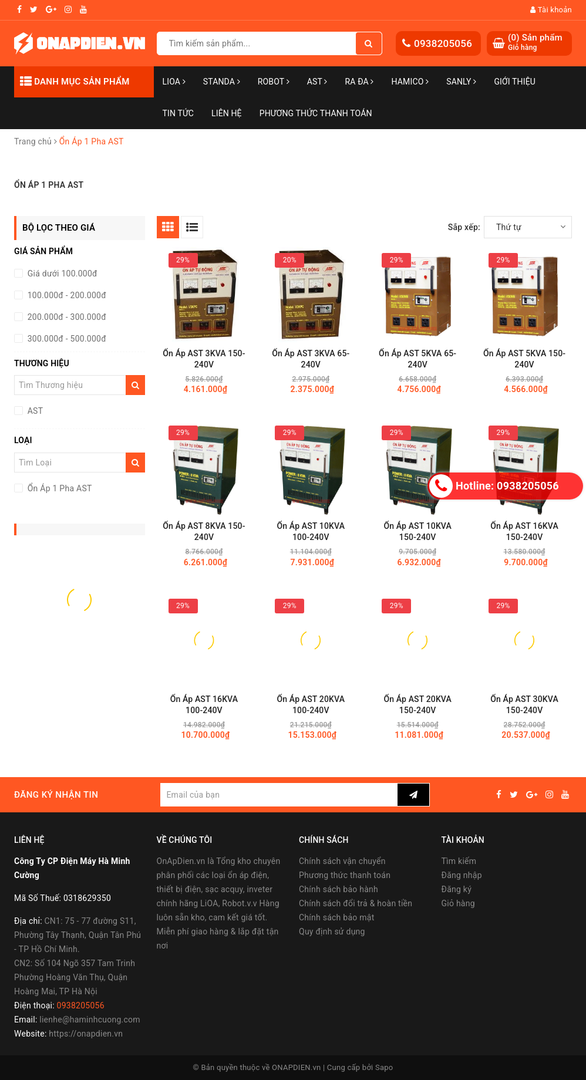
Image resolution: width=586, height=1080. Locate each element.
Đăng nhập (462, 875)
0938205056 (443, 43)
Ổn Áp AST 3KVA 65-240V (310, 359)
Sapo (384, 1067)
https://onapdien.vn (86, 1033)
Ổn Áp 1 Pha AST (58, 488)
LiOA (174, 81)
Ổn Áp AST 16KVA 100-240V (204, 704)
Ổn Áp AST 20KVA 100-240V (311, 704)
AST (317, 81)
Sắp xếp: (464, 227)
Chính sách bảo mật (336, 917)
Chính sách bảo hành (338, 889)
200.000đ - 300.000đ (65, 317)
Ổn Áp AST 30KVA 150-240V (524, 704)
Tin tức (178, 113)
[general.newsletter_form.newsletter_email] (278, 794)
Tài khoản (551, 9)
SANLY (461, 81)
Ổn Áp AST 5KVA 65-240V (417, 359)
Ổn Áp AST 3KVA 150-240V (204, 359)
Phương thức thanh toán (344, 875)
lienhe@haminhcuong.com (89, 1019)
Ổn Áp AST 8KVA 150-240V (204, 531)
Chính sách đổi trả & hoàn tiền (355, 903)
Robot (273, 81)
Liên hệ (226, 113)
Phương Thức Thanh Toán (316, 113)
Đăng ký (457, 889)
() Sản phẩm (535, 42)
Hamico (410, 81)
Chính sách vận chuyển (342, 861)
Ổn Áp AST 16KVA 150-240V (524, 531)
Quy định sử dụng (332, 931)
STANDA (221, 81)
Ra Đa (359, 81)
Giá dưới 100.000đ (61, 273)
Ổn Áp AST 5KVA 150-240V (524, 359)
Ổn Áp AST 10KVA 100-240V (311, 531)
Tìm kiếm (459, 861)
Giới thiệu (515, 81)
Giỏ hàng (458, 903)
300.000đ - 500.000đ (65, 338)
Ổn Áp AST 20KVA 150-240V (417, 704)
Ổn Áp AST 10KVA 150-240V (417, 531)
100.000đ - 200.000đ (65, 295)
